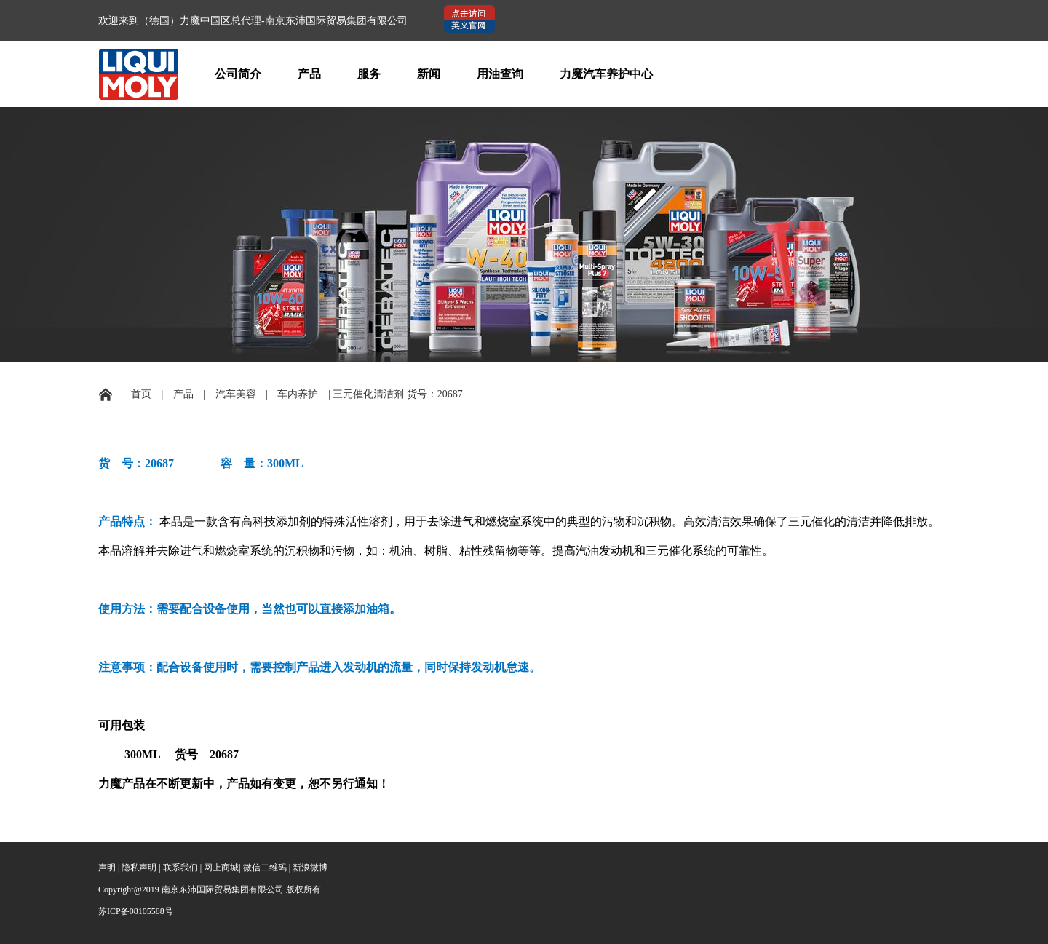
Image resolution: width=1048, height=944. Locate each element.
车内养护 (297, 394)
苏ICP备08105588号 (135, 911)
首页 (141, 394)
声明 (107, 867)
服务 (369, 74)
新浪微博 (310, 867)
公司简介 (238, 74)
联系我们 (180, 867)
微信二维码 (265, 867)
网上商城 (221, 867)
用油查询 (500, 74)
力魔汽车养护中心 (606, 74)
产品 (309, 74)
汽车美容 (235, 394)
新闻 (428, 74)
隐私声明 (139, 867)
